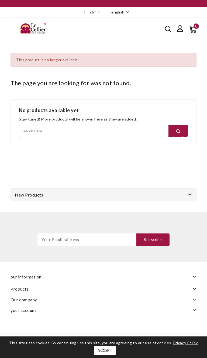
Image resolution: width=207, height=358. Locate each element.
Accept (105, 350)
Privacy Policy (185, 342)
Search (178, 136)
